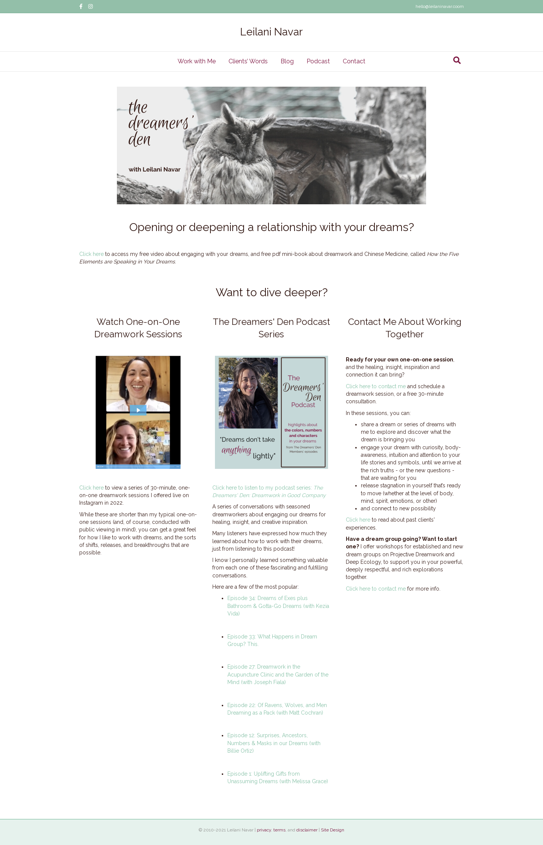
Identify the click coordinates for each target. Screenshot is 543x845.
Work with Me (197, 61)
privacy (264, 830)
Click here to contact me (376, 386)
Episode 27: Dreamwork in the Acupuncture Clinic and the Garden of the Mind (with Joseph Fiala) (277, 674)
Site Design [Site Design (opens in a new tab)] (332, 830)
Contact (354, 61)
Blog (287, 61)
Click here (91, 254)
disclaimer (307, 830)
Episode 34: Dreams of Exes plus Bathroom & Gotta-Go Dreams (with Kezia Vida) (278, 606)
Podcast (318, 61)
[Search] (457, 60)
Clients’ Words (248, 61)
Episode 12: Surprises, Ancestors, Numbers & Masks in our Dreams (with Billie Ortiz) (274, 743)
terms (279, 830)
